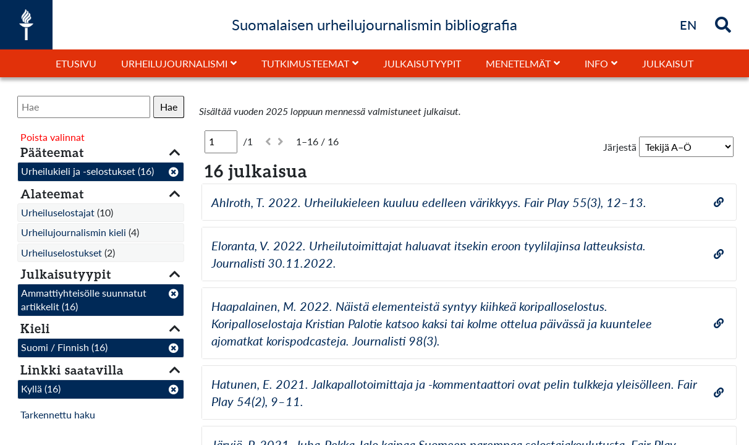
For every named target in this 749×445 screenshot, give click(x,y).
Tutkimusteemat (305, 63)
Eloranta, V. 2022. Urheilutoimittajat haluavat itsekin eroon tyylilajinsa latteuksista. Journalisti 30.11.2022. (428, 254)
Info (596, 63)
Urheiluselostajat (58, 212)
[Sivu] (221, 141)
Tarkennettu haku (57, 414)
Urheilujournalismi (174, 63)
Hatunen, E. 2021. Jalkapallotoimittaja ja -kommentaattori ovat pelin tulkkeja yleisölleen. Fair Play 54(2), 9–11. (454, 392)
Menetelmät (518, 63)
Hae (168, 106)
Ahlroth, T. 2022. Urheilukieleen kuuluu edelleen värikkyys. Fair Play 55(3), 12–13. (428, 202)
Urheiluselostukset (61, 252)
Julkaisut (667, 63)
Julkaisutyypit (422, 63)
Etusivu (76, 63)
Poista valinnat (52, 137)
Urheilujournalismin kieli (73, 232)
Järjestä (620, 147)
